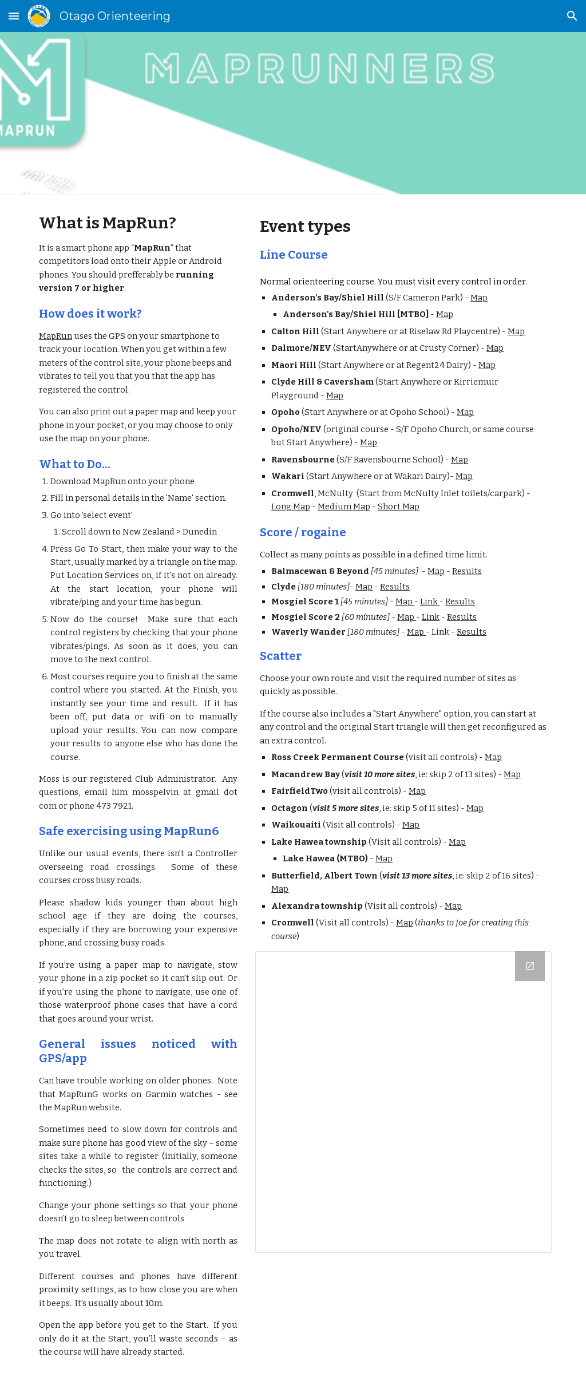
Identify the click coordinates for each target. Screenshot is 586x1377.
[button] (13, 15)
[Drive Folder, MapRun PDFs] (403, 1102)
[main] (138, 785)
